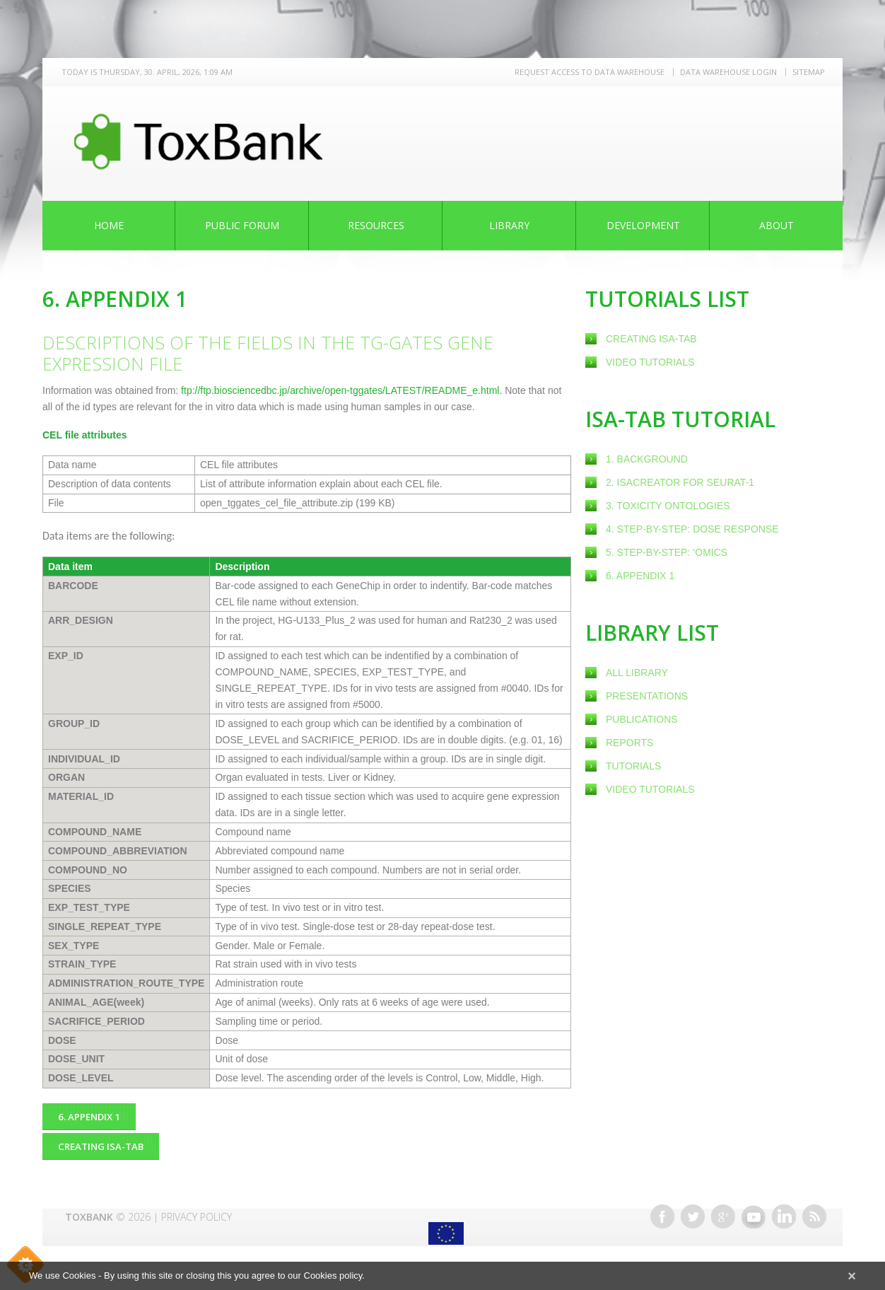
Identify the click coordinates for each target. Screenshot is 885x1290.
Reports (629, 742)
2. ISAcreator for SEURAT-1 (680, 482)
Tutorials (633, 766)
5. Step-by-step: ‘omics (666, 552)
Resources (376, 225)
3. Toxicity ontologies (668, 505)
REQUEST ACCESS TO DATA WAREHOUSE (589, 71)
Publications (642, 719)
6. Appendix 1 (640, 575)
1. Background (647, 459)
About (776, 225)
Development (643, 225)
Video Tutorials (650, 362)
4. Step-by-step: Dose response (692, 529)
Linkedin (784, 1211)
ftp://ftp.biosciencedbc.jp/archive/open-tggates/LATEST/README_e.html (340, 390)
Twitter (693, 1211)
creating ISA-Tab (651, 338)
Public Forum (242, 225)
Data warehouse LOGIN (728, 71)
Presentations (647, 696)
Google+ (723, 1211)
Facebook (662, 1211)
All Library (637, 672)
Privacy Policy (196, 1211)
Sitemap (808, 71)
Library (509, 225)
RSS (814, 1211)
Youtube (754, 1211)
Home (109, 225)
